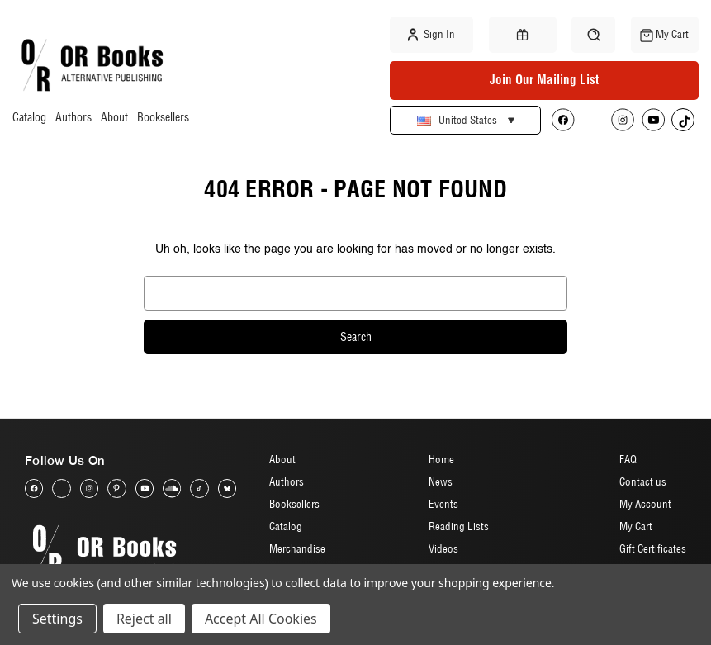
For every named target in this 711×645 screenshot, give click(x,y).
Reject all (144, 618)
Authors (73, 118)
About (114, 118)
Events (443, 503)
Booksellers (163, 118)
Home (441, 459)
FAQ (628, 459)
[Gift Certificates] (523, 35)
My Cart (635, 526)
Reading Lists (459, 526)
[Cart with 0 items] (665, 35)
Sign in (431, 35)
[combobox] (355, 293)
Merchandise (297, 548)
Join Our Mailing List (544, 80)
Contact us (642, 481)
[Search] (593, 34)
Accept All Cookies (261, 618)
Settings (57, 618)
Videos (443, 548)
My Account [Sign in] (645, 503)
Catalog (29, 118)
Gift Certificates (652, 548)
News (441, 481)
